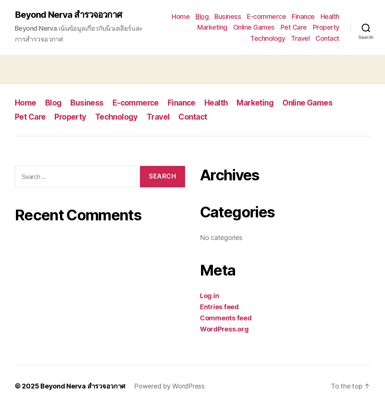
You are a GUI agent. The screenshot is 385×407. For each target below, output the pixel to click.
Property (326, 27)
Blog (201, 16)
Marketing (212, 27)
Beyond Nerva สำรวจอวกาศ (68, 14)
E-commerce (266, 16)
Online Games (254, 27)
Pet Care (294, 27)
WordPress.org (224, 329)
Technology (267, 38)
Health (330, 16)
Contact (327, 38)
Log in (209, 296)
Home (181, 16)
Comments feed (226, 318)
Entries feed (219, 307)
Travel (300, 38)
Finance (303, 16)
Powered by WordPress (169, 386)
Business (227, 16)
